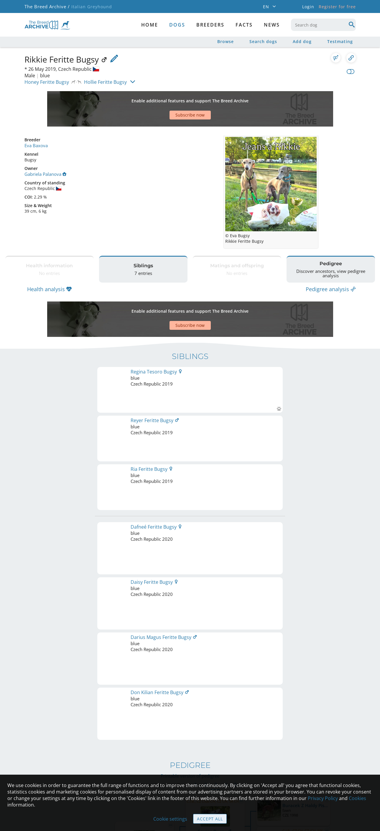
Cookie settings (170, 819)
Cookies (357, 798)
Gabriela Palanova (44, 153)
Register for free (337, 6)
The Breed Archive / (46, 6)
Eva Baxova (35, 124)
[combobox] (323, 25)
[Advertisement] (167, 98)
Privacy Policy (323, 798)
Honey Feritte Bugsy (46, 82)
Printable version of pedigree (190, 450)
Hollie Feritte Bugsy (105, 82)
